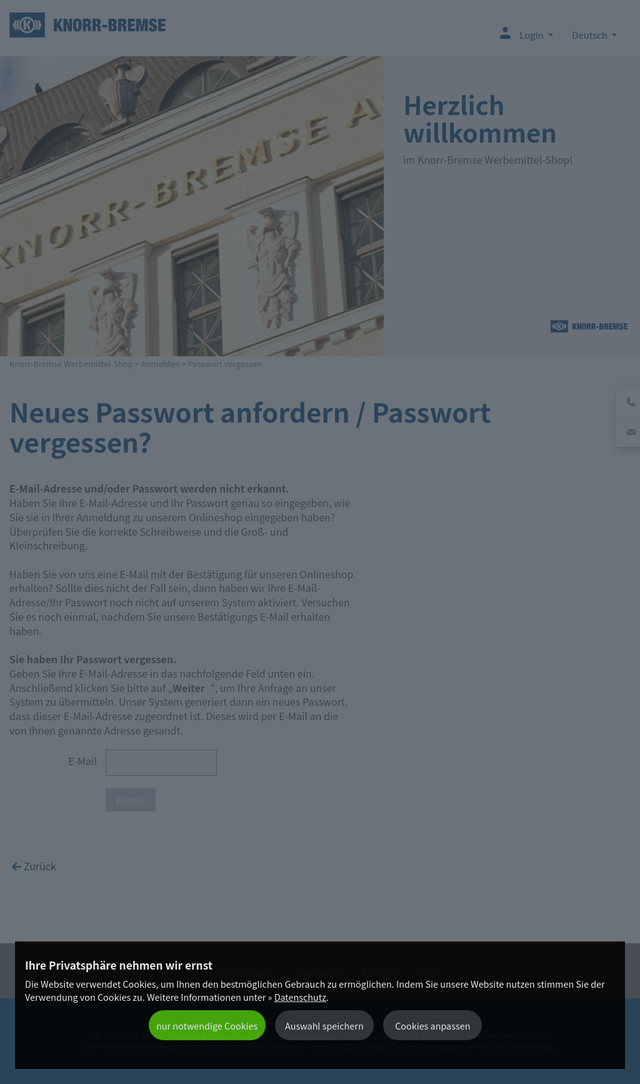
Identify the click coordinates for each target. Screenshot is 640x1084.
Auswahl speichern (324, 1025)
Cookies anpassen (432, 1025)
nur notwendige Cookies (207, 1025)
